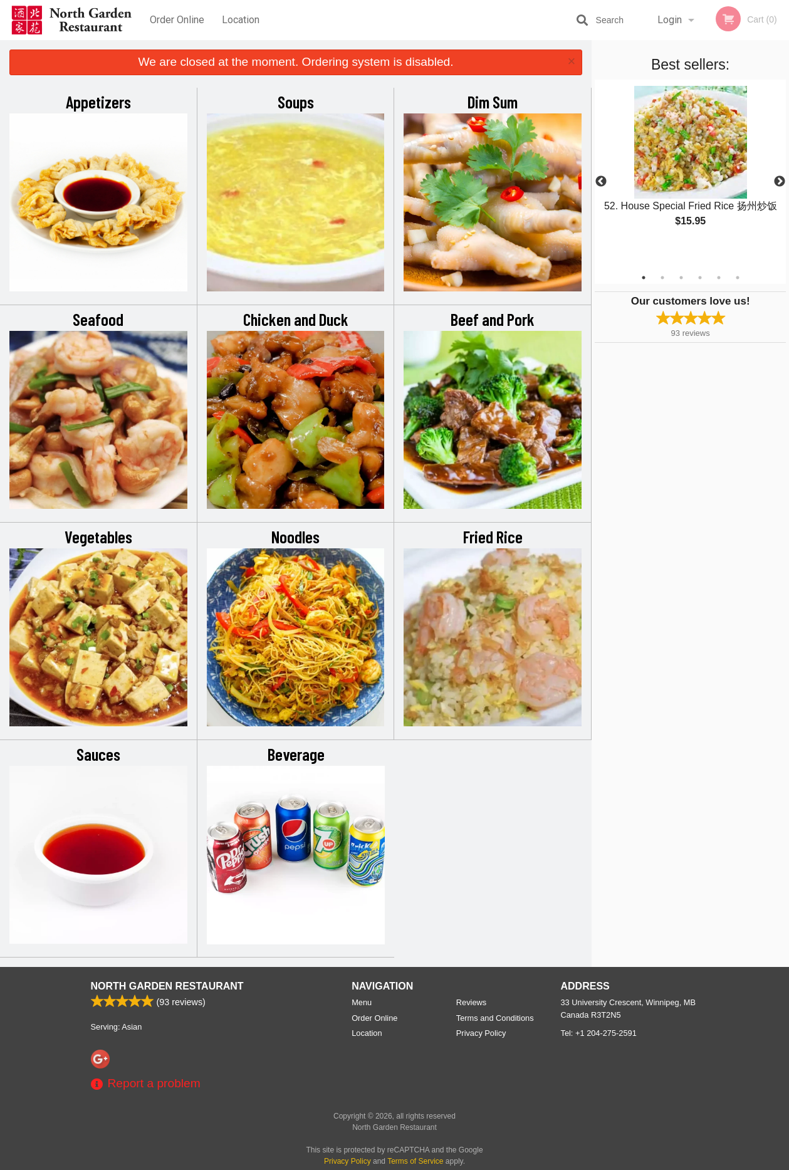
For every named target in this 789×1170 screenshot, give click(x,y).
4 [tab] (700, 277)
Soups (296, 101)
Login (669, 20)
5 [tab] (719, 277)
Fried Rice (493, 536)
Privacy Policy (481, 1033)
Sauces (98, 754)
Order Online (177, 20)
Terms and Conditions (495, 1018)
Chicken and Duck (295, 319)
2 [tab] (662, 277)
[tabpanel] (690, 167)
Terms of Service (415, 1161)
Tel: (599, 1033)
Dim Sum (493, 101)
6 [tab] (737, 277)
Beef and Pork (493, 319)
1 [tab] (643, 277)
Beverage (296, 754)
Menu (362, 1002)
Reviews (471, 1002)
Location (240, 20)
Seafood (98, 319)
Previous (601, 181)
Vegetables (98, 536)
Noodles (295, 536)
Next (779, 181)
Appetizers (98, 101)
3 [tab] (681, 277)
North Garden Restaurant (167, 986)
